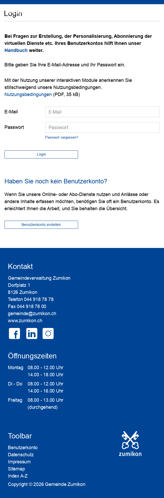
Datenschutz (21, 454)
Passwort (14, 127)
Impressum (19, 461)
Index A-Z (18, 476)
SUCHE (138, 14)
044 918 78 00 (31, 306)
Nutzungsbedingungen (28, 94)
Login (152, 14)
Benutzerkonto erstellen (41, 224)
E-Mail (11, 111)
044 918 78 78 (38, 299)
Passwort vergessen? (61, 137)
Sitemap (16, 468)
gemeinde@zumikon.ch (32, 313)
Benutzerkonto (23, 447)
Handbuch (16, 50)
